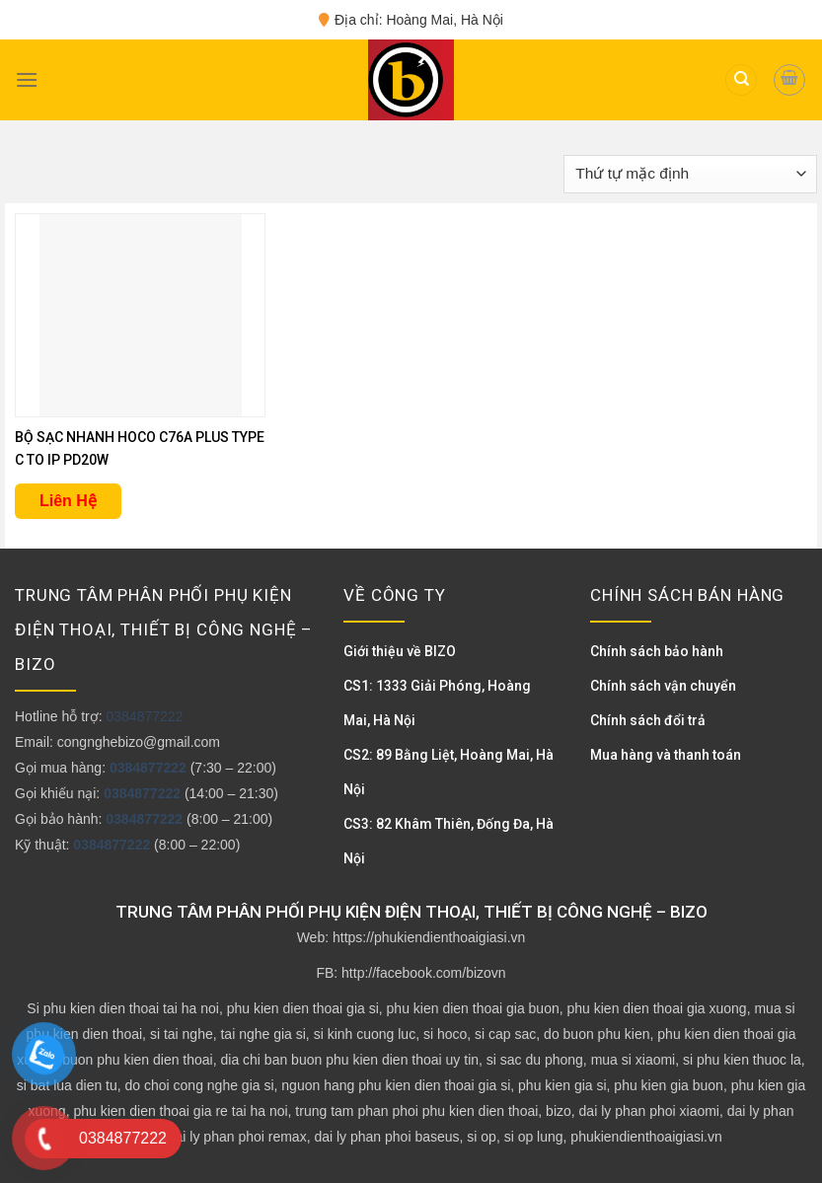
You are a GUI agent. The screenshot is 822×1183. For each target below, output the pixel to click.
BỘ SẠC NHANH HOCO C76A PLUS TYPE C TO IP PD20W (139, 448)
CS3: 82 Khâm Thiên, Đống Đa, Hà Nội (448, 841)
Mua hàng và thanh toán (665, 755)
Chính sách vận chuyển (663, 686)
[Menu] (26, 79)
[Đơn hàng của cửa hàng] (690, 174)
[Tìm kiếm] (741, 80)
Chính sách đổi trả (648, 720)
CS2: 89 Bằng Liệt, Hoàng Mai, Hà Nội (448, 772)
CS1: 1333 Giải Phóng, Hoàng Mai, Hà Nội (437, 703)
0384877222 (144, 716)
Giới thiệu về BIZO (399, 651)
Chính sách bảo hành (656, 651)
